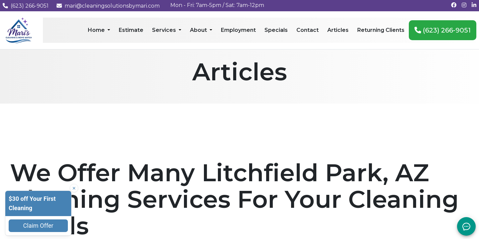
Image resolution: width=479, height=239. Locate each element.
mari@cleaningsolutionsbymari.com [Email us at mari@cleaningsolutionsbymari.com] (108, 6)
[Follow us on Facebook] (453, 5)
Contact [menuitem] (307, 30)
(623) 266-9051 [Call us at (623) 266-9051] (26, 6)
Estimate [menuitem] (131, 30)
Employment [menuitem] (238, 30)
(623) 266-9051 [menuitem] (442, 30)
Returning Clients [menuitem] (380, 30)
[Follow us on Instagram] (464, 5)
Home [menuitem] (97, 30)
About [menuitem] (199, 30)
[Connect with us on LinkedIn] (474, 5)
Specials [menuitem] (276, 30)
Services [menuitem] (164, 30)
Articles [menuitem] (338, 30)
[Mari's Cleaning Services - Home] (19, 30)
